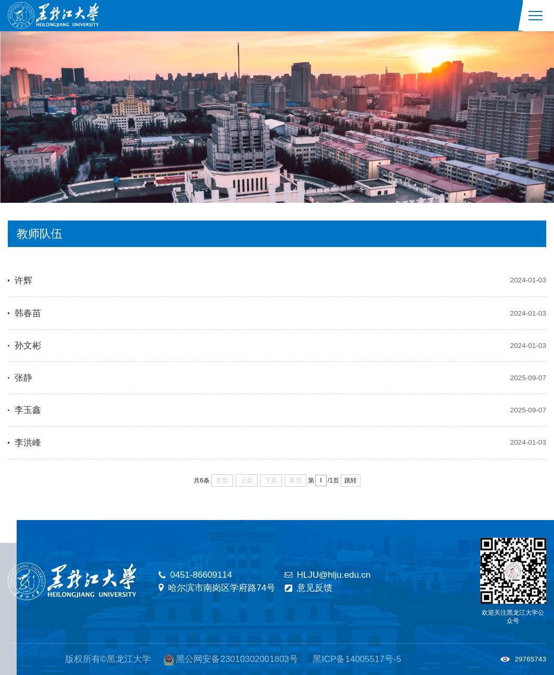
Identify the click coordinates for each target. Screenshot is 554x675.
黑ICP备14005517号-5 (357, 659)
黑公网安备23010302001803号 (237, 659)
